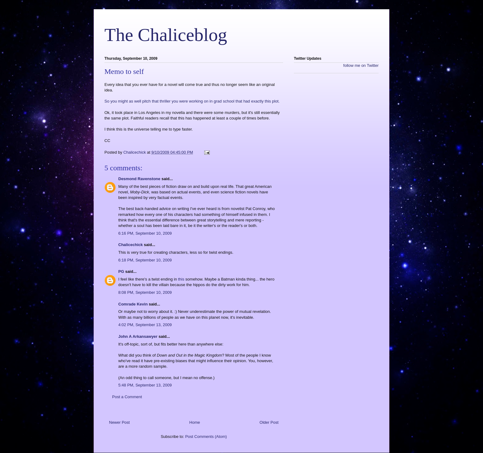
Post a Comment (127, 396)
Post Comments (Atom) (206, 436)
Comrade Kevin (133, 304)
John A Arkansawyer (137, 336)
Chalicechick (130, 244)
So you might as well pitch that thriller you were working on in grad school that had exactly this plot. (192, 101)
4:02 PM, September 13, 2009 (145, 324)
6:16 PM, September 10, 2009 (145, 233)
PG (121, 271)
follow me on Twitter (361, 65)
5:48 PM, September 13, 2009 (145, 385)
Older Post (269, 422)
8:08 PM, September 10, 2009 (145, 292)
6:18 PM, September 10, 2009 (145, 260)
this (181, 279)
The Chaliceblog (165, 35)
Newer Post (119, 422)
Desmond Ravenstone (139, 178)
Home (194, 422)
